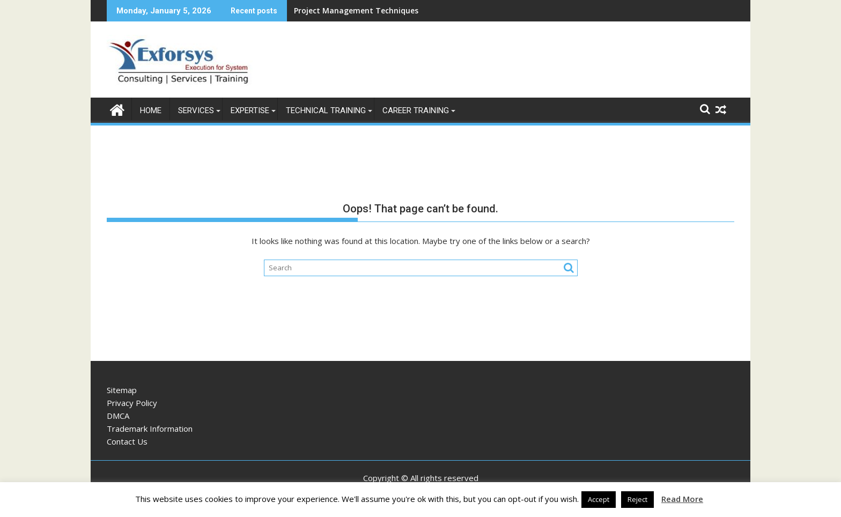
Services (196, 110)
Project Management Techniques (356, 10)
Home (150, 110)
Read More (682, 498)
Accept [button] (598, 499)
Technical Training (326, 110)
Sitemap (122, 390)
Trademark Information (150, 428)
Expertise (250, 110)
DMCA (118, 415)
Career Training (415, 110)
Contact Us (127, 441)
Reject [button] (637, 499)
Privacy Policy (132, 402)
